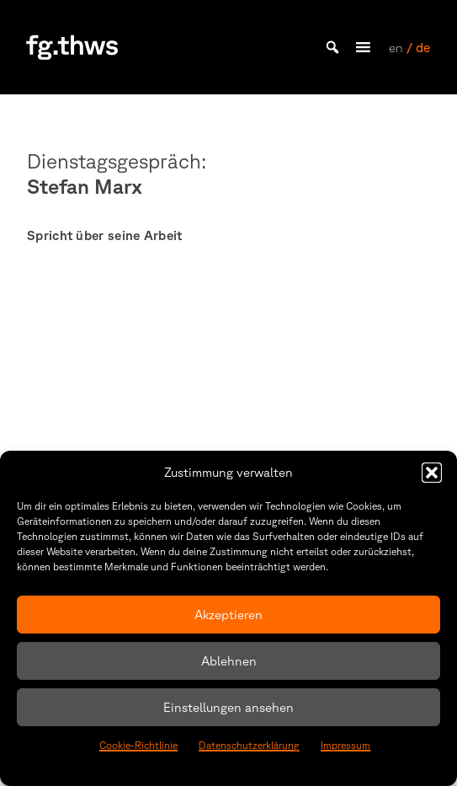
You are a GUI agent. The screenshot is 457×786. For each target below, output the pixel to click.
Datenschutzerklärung (249, 745)
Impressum (345, 745)
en (396, 47)
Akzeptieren (228, 614)
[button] (431, 472)
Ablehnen (229, 661)
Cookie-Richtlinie (138, 745)
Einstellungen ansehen (228, 707)
